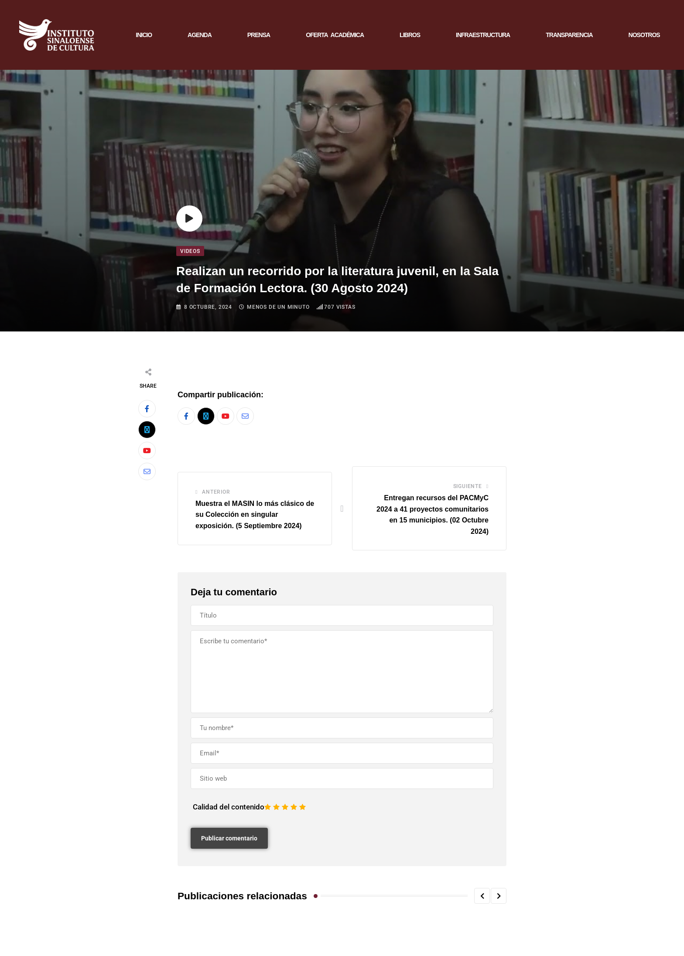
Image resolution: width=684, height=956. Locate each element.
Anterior (216, 492)
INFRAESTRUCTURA (483, 34)
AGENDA (200, 34)
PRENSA (258, 34)
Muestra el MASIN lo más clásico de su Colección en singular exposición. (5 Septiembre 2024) (254, 514)
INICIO (144, 34)
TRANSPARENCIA (569, 34)
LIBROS (410, 34)
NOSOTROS (644, 34)
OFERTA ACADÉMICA (335, 34)
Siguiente (467, 486)
